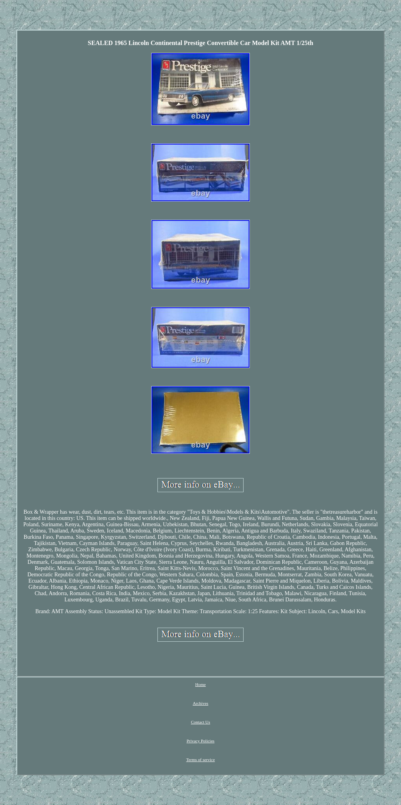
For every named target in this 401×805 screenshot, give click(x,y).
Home (200, 684)
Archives (200, 703)
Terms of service (200, 759)
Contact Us (200, 722)
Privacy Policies (200, 740)
